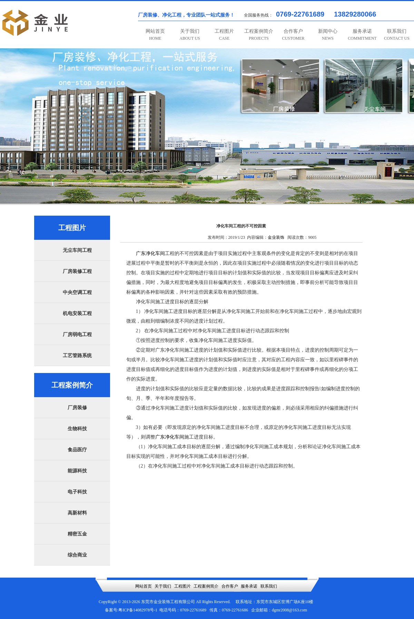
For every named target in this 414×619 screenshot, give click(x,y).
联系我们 (397, 35)
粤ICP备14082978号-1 (137, 610)
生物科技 (77, 428)
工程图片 (224, 35)
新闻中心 (327, 35)
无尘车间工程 (77, 250)
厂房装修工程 (77, 271)
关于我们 (189, 35)
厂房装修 (77, 407)
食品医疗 (77, 449)
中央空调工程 (77, 292)
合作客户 (293, 35)
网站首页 (155, 35)
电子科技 (77, 491)
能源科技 (77, 470)
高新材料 (77, 512)
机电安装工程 (77, 313)
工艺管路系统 (77, 355)
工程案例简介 (258, 35)
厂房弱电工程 (77, 334)
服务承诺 (362, 35)
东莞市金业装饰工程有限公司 (168, 601)
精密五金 (77, 534)
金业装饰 (276, 237)
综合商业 (77, 555)
